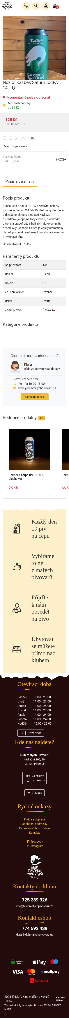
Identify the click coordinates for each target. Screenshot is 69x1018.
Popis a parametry (20, 181)
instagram (34, 846)
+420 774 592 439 (26, 379)
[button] (36, 6)
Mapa (34, 793)
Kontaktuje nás (34, 397)
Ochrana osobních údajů (34, 828)
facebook (34, 841)
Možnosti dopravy (19, 103)
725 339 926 (34, 900)
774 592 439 (34, 928)
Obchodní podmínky (34, 824)
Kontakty (34, 832)
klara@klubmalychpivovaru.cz (37, 388)
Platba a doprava (34, 819)
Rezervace (31, 733)
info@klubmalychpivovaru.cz (34, 906)
